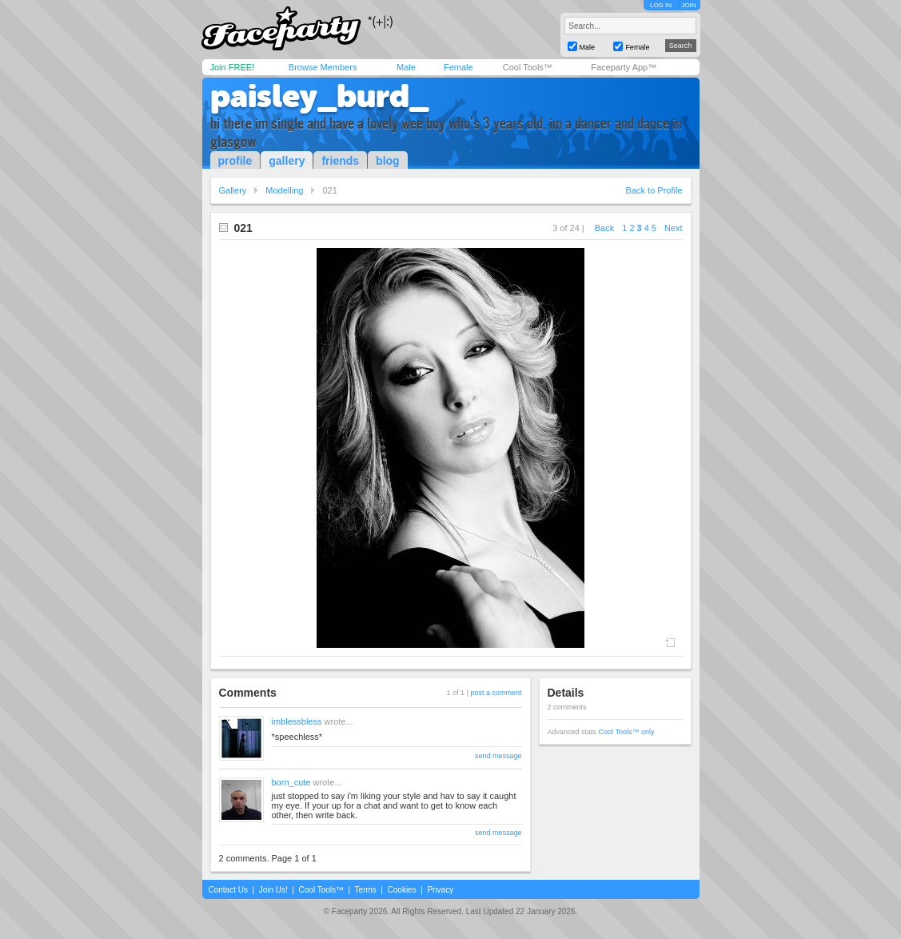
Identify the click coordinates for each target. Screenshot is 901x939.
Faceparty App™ (623, 67)
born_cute (291, 782)
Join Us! (273, 889)
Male (406, 67)
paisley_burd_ (319, 96)
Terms (366, 889)
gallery (287, 160)
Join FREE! (232, 67)
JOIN (688, 5)
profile (235, 160)
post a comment (495, 693)
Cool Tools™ (527, 67)
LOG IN (661, 5)
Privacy (440, 889)
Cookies (402, 889)
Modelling (284, 190)
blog (388, 160)
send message (498, 756)
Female (458, 67)
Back (604, 228)
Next (673, 228)
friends (340, 160)
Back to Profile (654, 190)
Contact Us (228, 889)
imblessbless (297, 721)
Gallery (233, 190)
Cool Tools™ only (627, 732)
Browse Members (323, 67)
